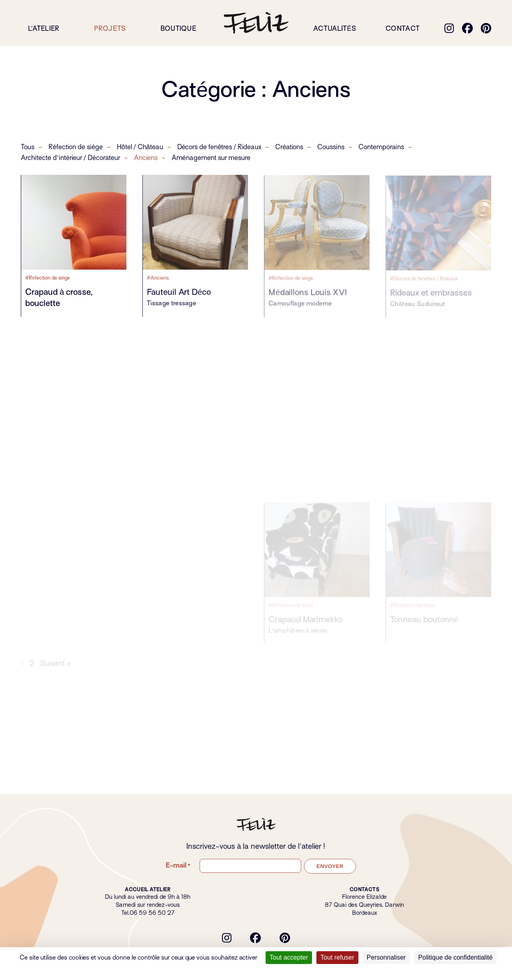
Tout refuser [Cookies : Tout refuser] (337, 957)
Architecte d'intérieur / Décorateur (70, 158)
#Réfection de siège (47, 278)
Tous (27, 148)
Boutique (178, 28)
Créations (289, 148)
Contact (403, 28)
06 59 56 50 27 (152, 913)
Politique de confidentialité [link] (455, 957)
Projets (110, 28)
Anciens (146, 158)
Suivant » (55, 670)
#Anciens (158, 279)
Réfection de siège (75, 148)
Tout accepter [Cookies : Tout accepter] (289, 957)
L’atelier (44, 28)
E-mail (178, 866)
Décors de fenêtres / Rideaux (219, 148)
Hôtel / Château (140, 148)
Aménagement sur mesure (211, 158)
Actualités (334, 28)
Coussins (330, 148)
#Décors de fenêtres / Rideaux (424, 281)
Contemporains (381, 148)
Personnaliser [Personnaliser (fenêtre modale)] (386, 957)
